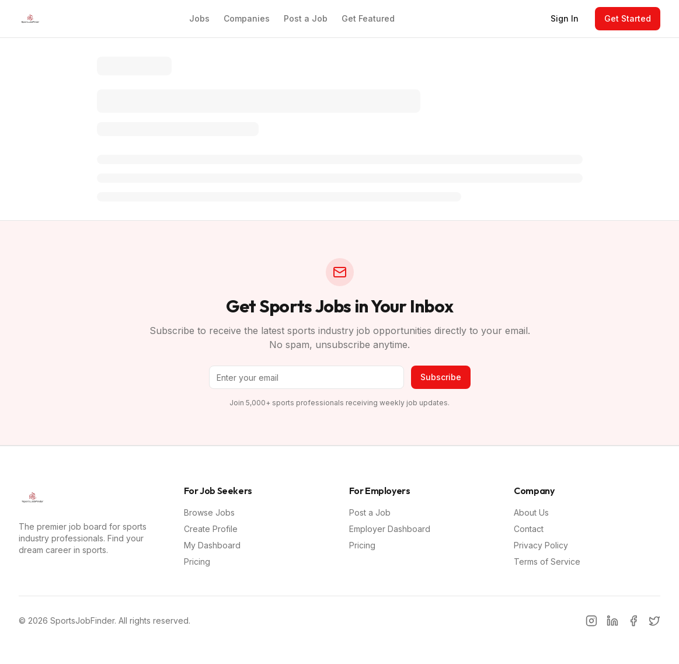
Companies (247, 18)
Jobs (199, 18)
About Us (531, 512)
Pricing (197, 561)
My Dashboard (212, 545)
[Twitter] (654, 621)
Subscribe (440, 377)
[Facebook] (633, 621)
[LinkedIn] (612, 621)
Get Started (627, 18)
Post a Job (306, 18)
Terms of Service (547, 561)
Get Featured (368, 18)
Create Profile (211, 529)
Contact (529, 529)
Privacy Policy (541, 545)
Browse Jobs (209, 512)
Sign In (565, 18)
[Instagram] (591, 621)
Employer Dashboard (389, 529)
